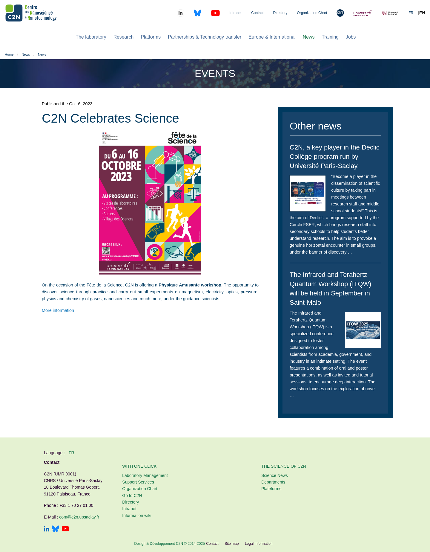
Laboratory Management (145, 475)
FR (410, 13)
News (26, 54)
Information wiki (136, 515)
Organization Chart (312, 13)
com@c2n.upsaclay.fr (79, 517)
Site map (232, 544)
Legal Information (259, 544)
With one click (139, 466)
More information (58, 310)
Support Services (138, 482)
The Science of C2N (283, 466)
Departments (273, 482)
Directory (280, 13)
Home (9, 54)
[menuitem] (91, 37)
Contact (257, 13)
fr (71, 452)
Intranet (235, 13)
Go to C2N (132, 495)
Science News (274, 475)
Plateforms (271, 488)
